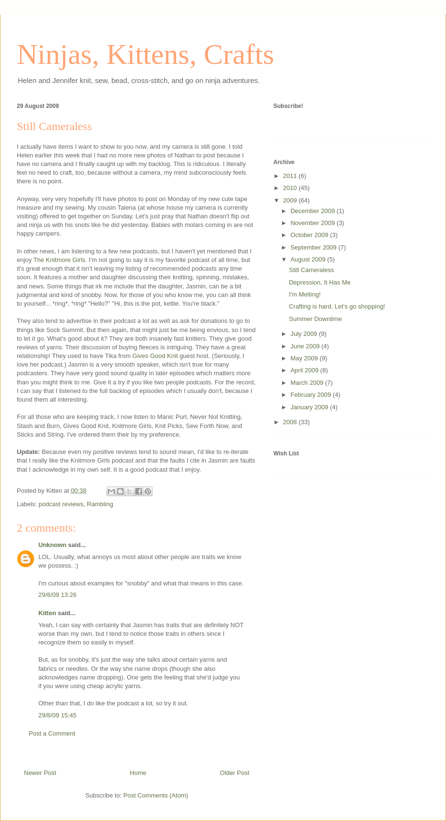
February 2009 (312, 394)
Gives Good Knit (155, 355)
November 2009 (314, 222)
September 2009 (315, 247)
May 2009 (305, 358)
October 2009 (310, 234)
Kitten (47, 613)
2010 (291, 187)
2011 (291, 175)
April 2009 (305, 370)
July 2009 (305, 333)
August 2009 (309, 259)
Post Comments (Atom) (155, 795)
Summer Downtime (315, 318)
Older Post (234, 772)
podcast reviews (61, 504)
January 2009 (310, 407)
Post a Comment (52, 733)
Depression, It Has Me (320, 282)
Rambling (100, 504)
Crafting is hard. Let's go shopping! (337, 306)
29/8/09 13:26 (57, 594)
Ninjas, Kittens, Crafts (145, 54)
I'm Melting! (304, 294)
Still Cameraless (54, 126)
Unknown (52, 544)
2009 (291, 200)
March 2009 (308, 382)
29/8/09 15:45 (57, 715)
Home (138, 772)
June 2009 (306, 346)
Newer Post (40, 772)
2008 (291, 422)
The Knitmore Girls (59, 259)
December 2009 (314, 210)
